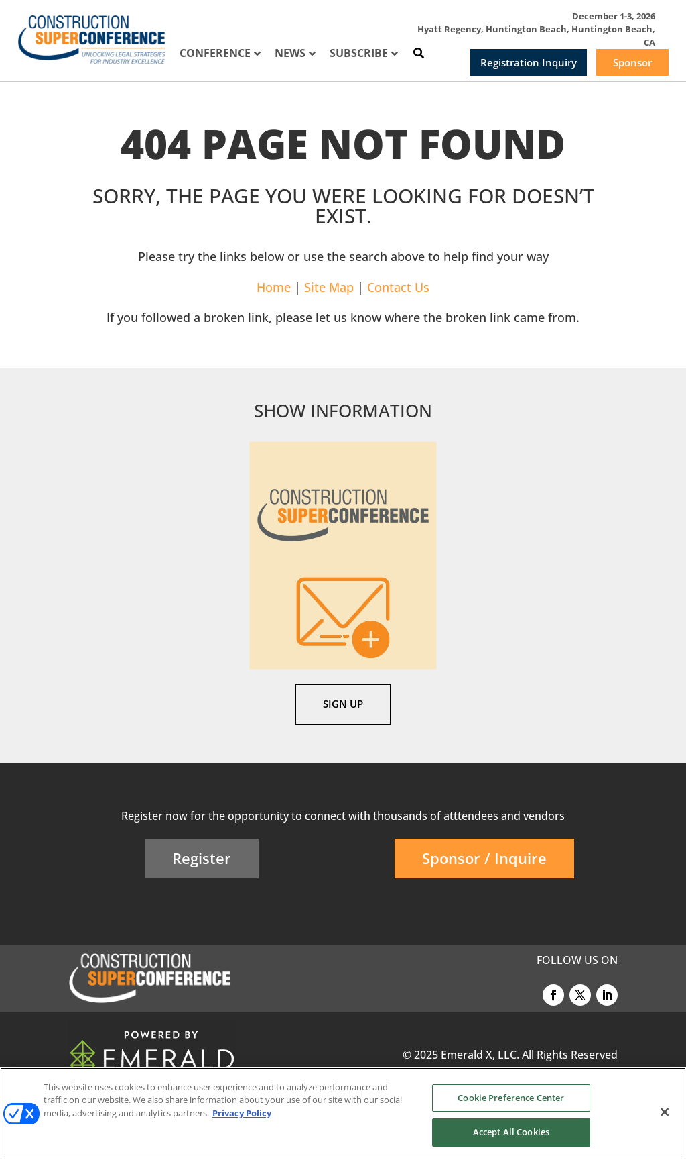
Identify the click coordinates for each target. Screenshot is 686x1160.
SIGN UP (343, 703)
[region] (343, 1113)
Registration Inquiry (528, 62)
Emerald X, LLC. (480, 1054)
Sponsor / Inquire (484, 858)
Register (201, 858)
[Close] (664, 1111)
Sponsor (632, 62)
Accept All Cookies (511, 1132)
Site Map (329, 287)
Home (274, 287)
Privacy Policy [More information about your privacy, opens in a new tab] (241, 1113)
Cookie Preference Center (511, 1098)
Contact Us (398, 287)
